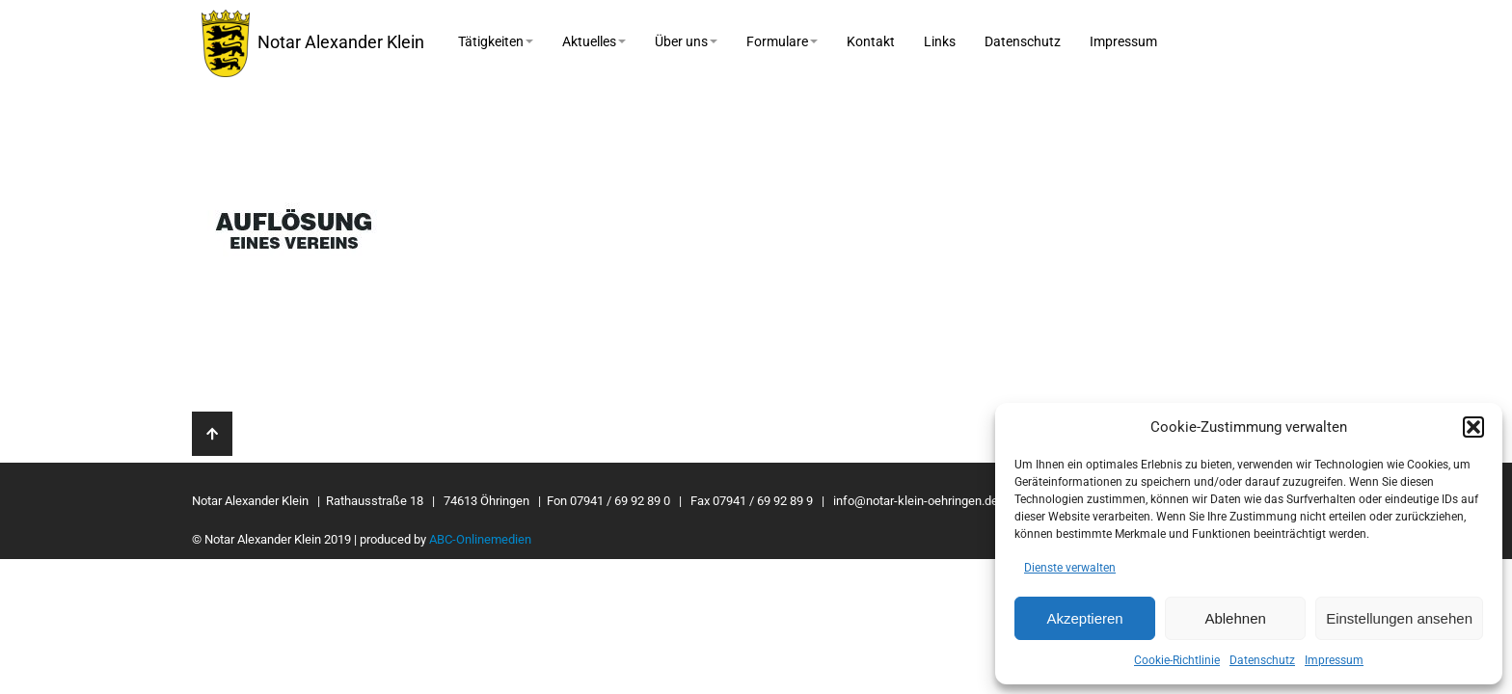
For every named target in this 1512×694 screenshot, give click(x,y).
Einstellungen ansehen (1399, 618)
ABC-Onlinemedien (480, 539)
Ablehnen (1234, 618)
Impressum (1334, 660)
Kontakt (871, 41)
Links (940, 41)
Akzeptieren (1084, 618)
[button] (1473, 427)
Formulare (782, 41)
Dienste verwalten (1070, 567)
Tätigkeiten (495, 41)
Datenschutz (1262, 660)
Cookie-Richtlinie (1177, 660)
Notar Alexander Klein (313, 43)
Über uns (686, 41)
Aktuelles (594, 41)
